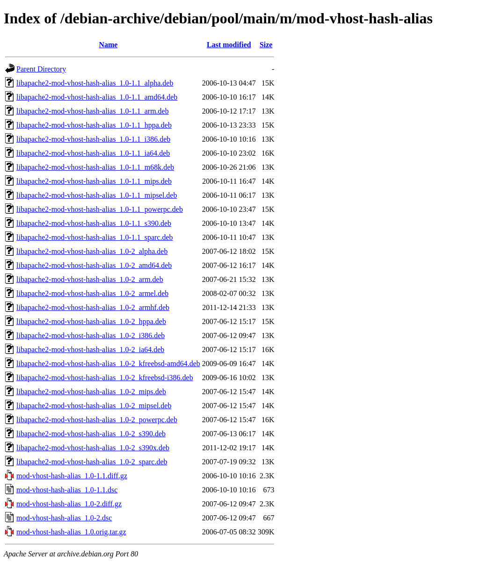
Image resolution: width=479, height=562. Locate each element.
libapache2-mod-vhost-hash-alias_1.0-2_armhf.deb (92, 307)
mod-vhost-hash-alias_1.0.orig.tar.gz (71, 532)
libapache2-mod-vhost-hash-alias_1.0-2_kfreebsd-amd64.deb (108, 363)
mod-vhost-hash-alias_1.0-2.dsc (64, 518)
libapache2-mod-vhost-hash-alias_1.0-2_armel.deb (92, 293)
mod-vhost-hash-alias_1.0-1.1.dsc (66, 490)
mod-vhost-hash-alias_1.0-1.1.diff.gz (71, 476)
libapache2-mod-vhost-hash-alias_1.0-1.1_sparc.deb (94, 237)
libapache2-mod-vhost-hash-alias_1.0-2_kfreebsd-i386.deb (104, 378)
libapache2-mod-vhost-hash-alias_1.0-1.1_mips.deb (94, 181)
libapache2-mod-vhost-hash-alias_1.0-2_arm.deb (89, 279)
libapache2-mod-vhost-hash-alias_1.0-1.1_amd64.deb (96, 97)
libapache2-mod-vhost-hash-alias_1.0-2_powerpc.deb (96, 420)
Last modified (229, 45)
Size (266, 45)
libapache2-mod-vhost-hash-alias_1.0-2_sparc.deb (91, 462)
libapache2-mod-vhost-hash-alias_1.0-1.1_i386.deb (93, 139)
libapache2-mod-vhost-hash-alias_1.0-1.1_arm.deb (92, 111)
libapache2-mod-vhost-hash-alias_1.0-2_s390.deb (91, 434)
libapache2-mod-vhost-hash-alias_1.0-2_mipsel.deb (93, 406)
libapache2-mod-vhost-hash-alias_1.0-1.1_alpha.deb (94, 83)
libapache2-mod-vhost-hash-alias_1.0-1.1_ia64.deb (93, 153)
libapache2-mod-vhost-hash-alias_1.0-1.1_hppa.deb (94, 125)
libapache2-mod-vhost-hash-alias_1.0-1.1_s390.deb (93, 223)
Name (108, 45)
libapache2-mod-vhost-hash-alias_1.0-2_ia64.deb (90, 349)
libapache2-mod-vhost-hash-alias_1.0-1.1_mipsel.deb (96, 195)
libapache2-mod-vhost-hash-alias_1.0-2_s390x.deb (92, 448)
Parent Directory (41, 69)
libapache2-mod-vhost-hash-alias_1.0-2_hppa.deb (91, 321)
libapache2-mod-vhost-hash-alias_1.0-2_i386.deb (90, 335)
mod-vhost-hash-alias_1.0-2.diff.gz (69, 504)
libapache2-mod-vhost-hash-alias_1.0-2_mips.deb (91, 392)
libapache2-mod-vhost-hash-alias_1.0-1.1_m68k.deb (95, 167)
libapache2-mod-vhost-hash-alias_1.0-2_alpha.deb (91, 251)
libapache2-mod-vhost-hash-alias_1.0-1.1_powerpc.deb (99, 209)
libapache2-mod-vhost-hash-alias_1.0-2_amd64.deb (94, 265)
